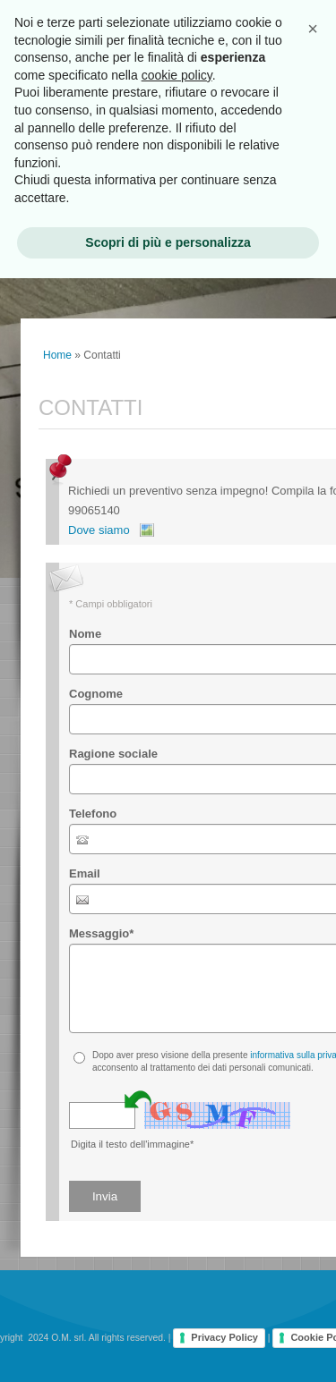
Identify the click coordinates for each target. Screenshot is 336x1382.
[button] (312, 28)
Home (57, 355)
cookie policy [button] (177, 75)
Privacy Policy (224, 1337)
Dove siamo (99, 530)
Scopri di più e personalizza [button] (167, 242)
